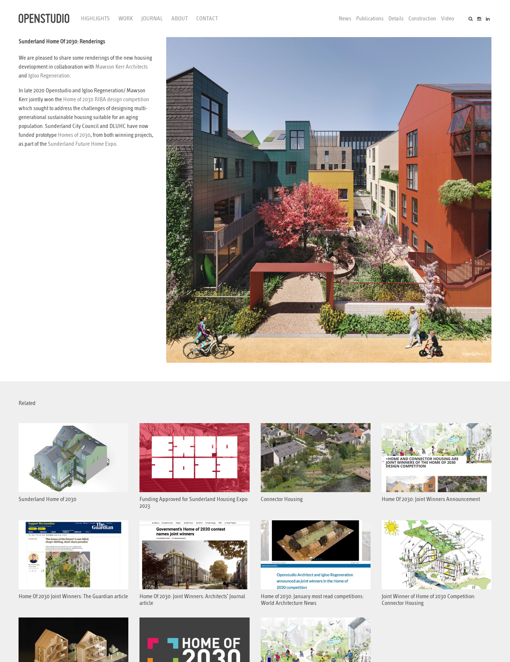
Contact (207, 18)
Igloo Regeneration (49, 75)
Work (125, 18)
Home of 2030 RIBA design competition (106, 99)
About (179, 18)
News (345, 18)
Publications (370, 18)
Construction (422, 18)
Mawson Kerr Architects (121, 66)
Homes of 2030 (74, 135)
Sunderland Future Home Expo (82, 144)
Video (447, 18)
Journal (152, 18)
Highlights (95, 18)
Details (396, 18)
